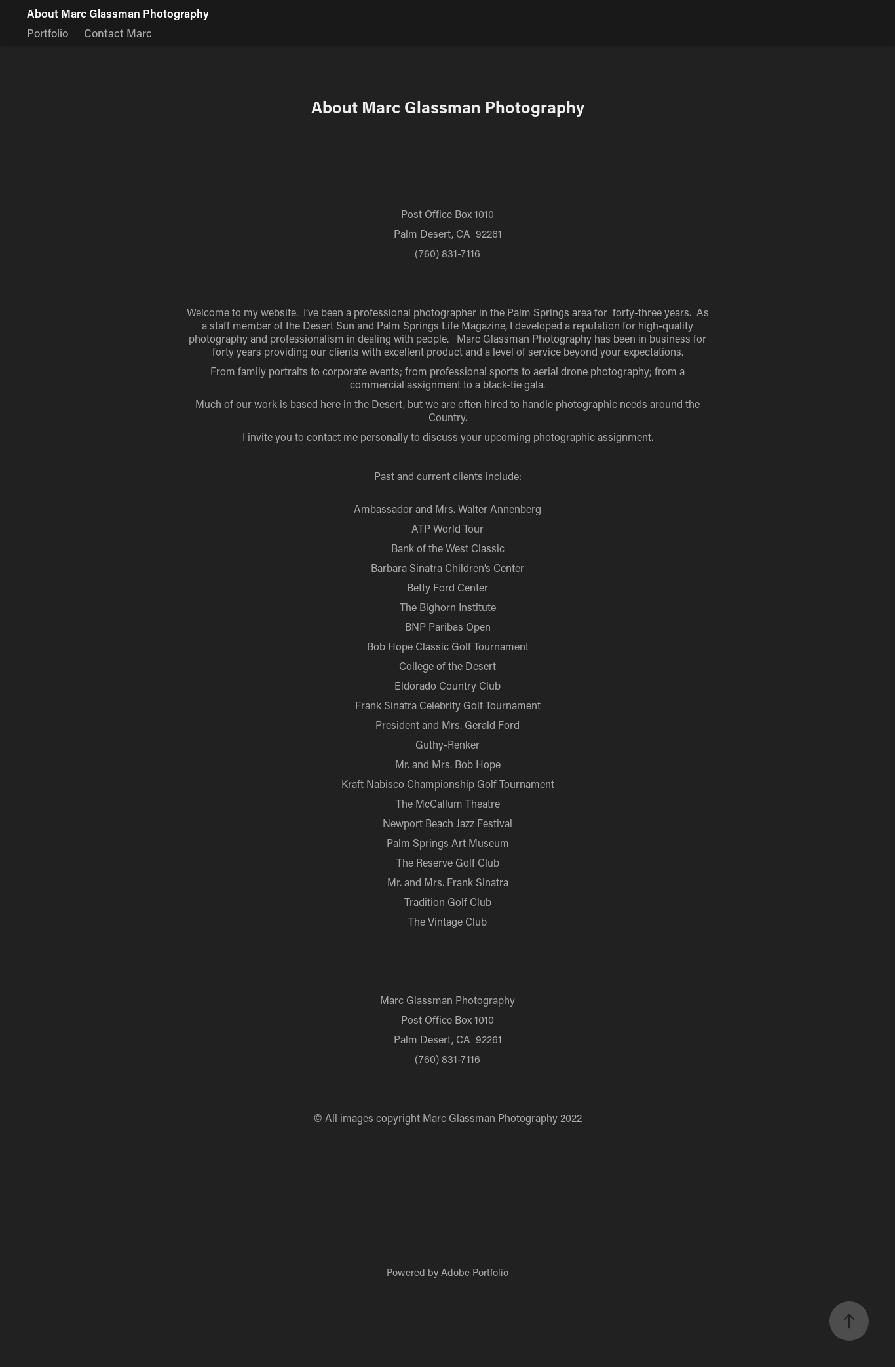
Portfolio (47, 33)
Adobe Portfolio (474, 1272)
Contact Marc (118, 33)
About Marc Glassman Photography (118, 13)
